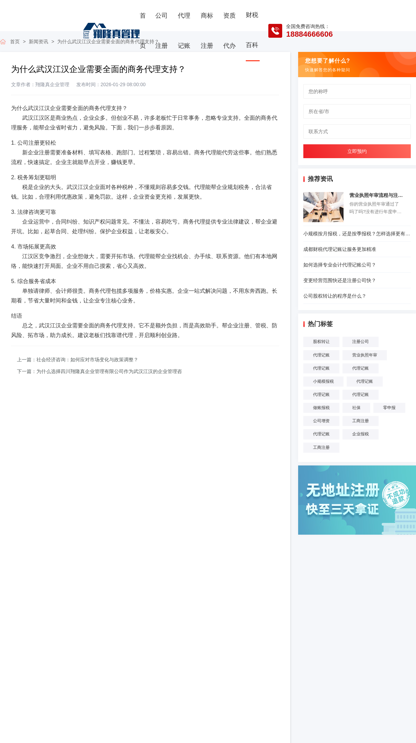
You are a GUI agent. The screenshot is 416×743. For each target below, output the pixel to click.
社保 (356, 407)
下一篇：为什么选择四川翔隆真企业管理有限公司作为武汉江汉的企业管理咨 (99, 371)
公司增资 (321, 420)
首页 (143, 30)
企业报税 (360, 434)
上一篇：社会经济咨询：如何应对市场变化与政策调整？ (77, 359)
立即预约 (357, 151)
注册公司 (360, 341)
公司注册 (161, 30)
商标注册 (207, 30)
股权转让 (321, 341)
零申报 (389, 407)
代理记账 (184, 30)
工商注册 (360, 420)
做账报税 (321, 407)
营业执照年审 (364, 355)
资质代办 (229, 30)
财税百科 (252, 29)
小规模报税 (323, 381)
